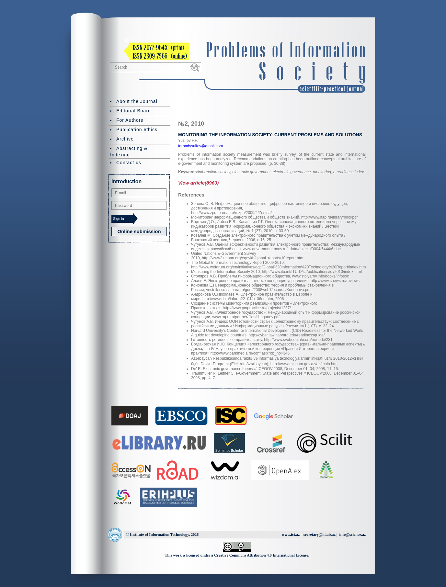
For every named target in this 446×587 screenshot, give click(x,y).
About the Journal (136, 101)
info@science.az (352, 534)
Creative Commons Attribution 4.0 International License (261, 555)
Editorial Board (133, 110)
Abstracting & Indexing (128, 151)
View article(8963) (198, 183)
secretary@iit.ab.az (319, 534)
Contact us (128, 162)
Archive (125, 138)
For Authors (129, 120)
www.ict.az (291, 534)
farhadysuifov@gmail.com (200, 146)
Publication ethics (136, 129)
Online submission (139, 231)
